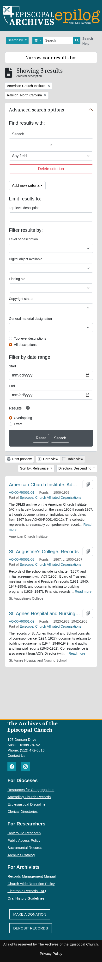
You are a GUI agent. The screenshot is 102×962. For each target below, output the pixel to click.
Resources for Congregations (30, 790)
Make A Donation (29, 914)
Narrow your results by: (51, 57)
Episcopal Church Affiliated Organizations (50, 497)
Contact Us (16, 755)
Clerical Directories (22, 811)
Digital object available (25, 259)
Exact (18, 424)
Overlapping (23, 418)
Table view (72, 459)
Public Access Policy (23, 840)
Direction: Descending (75, 468)
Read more (83, 591)
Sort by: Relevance (34, 468)
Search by (16, 40)
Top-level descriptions (30, 338)
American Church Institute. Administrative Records (45, 484)
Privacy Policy (51, 953)
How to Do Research (24, 833)
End (12, 386)
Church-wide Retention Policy (31, 884)
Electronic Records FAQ (26, 891)
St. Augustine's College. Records (44, 551)
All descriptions (25, 345)
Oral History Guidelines (25, 898)
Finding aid (17, 279)
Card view (48, 459)
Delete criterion (51, 169)
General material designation (30, 319)
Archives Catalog (21, 855)
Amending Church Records (29, 797)
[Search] (58, 40)
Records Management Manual (31, 876)
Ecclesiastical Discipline (26, 804)
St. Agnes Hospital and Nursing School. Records (45, 613)
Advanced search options (36, 109)
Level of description (23, 239)
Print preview (19, 459)
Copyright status (21, 299)
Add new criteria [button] (26, 185)
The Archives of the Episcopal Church (32, 726)
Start (12, 366)
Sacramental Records (24, 848)
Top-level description (24, 208)
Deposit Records (30, 928)
